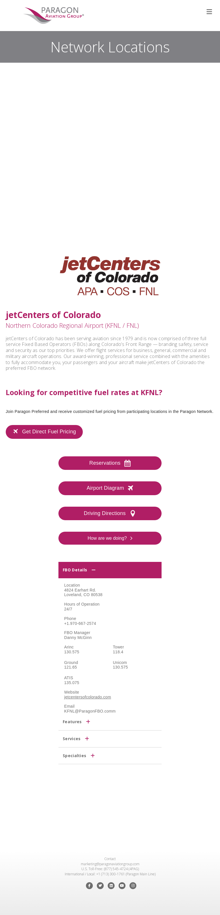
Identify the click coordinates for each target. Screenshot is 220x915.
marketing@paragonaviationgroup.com (110, 864)
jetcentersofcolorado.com (87, 697)
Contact (110, 858)
